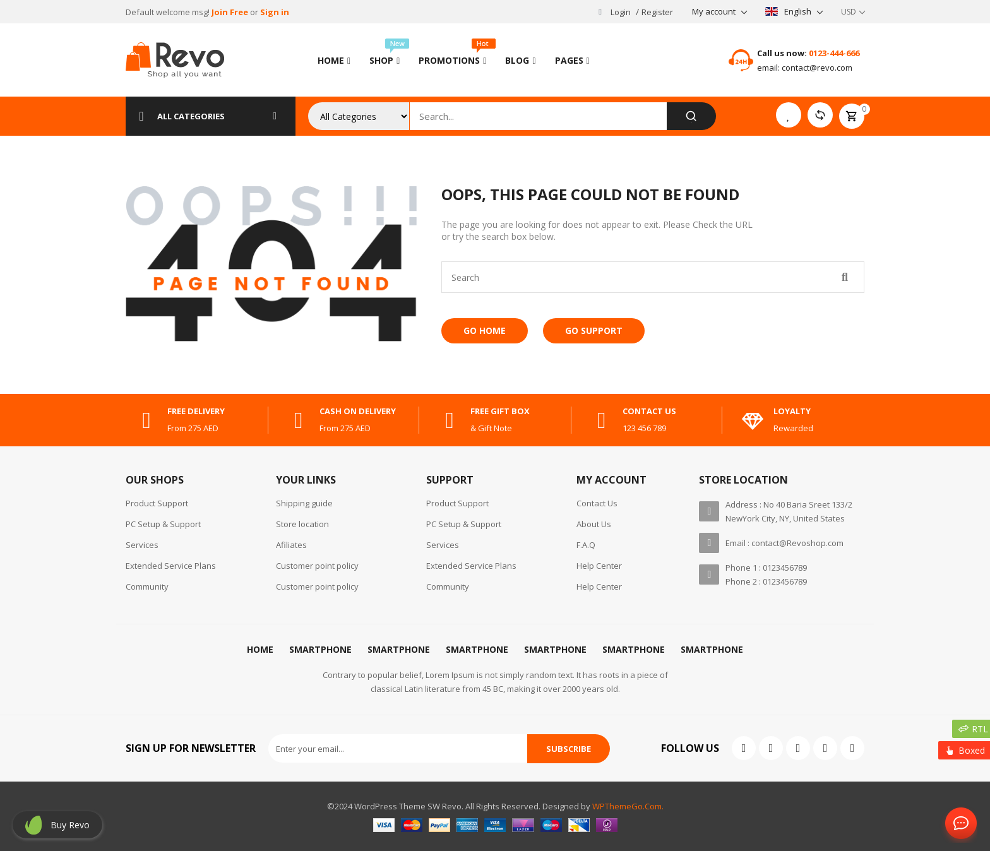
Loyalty (792, 411)
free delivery (196, 411)
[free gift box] (449, 420)
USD (848, 11)
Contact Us (958, 824)
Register (657, 12)
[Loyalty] (752, 420)
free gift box (500, 411)
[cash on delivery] (298, 420)
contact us (649, 411)
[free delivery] (146, 420)
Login (621, 12)
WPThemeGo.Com (627, 806)
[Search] (691, 116)
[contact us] (601, 420)
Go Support (594, 330)
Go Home (484, 330)
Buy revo (70, 825)
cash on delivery (357, 411)
